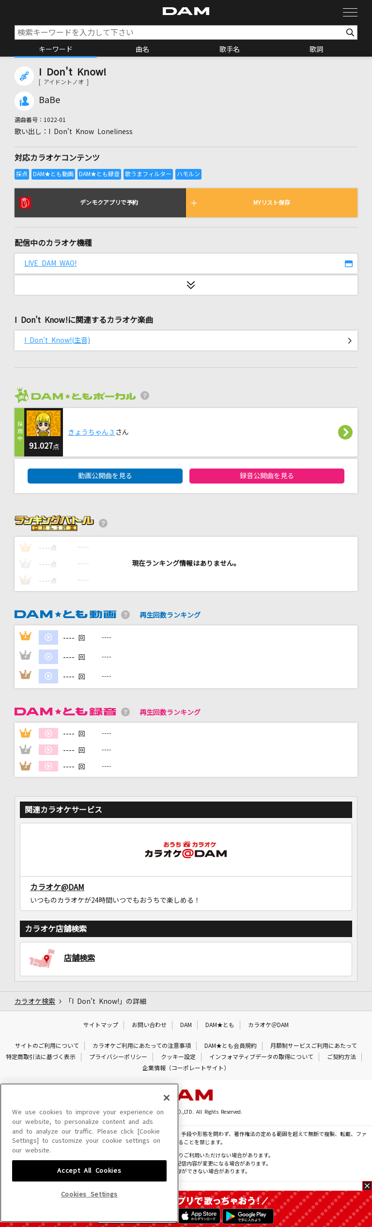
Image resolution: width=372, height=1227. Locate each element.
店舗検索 (79, 958)
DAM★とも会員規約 (230, 1046)
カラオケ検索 (35, 1001)
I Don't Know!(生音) (57, 340)
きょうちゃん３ (91, 432)
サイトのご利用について (47, 1046)
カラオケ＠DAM (268, 1025)
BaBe (49, 100)
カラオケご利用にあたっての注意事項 (142, 1046)
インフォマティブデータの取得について (261, 1057)
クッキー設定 (178, 1057)
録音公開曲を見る (267, 475)
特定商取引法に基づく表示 (41, 1057)
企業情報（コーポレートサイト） (186, 1068)
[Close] (166, 1160)
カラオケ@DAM (57, 887)
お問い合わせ (149, 1025)
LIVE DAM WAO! (50, 263)
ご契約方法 (341, 1057)
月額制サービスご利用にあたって (313, 1046)
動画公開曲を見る (105, 475)
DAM (186, 1025)
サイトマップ (100, 1025)
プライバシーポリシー (118, 1057)
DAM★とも (219, 1025)
